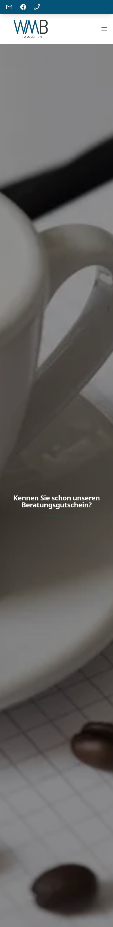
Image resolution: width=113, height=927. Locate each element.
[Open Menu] (104, 29)
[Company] (31, 29)
